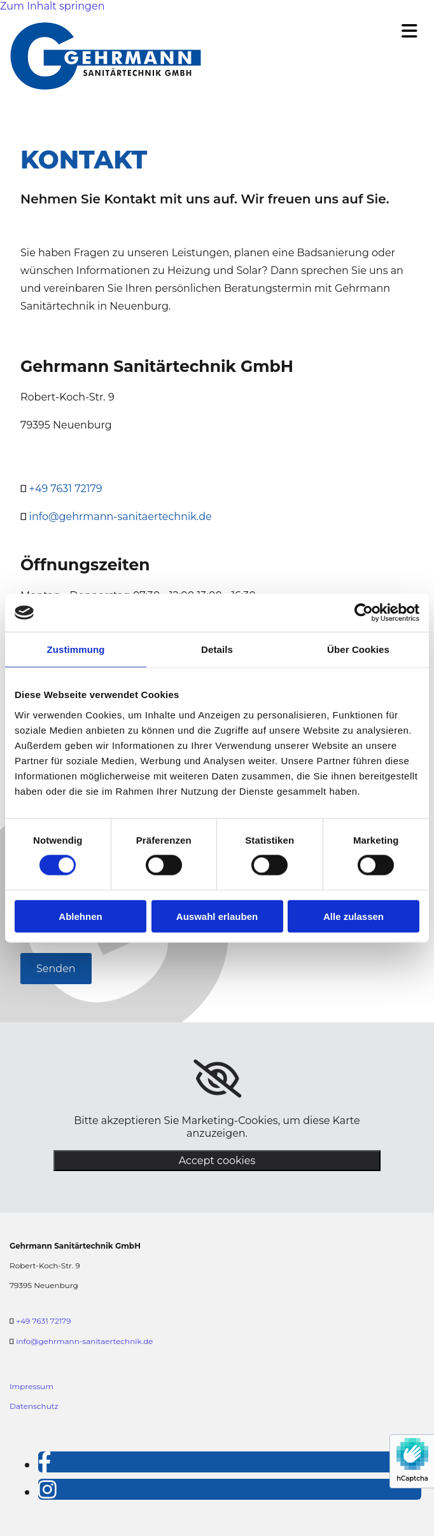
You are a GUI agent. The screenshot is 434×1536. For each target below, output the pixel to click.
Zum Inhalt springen (52, 6)
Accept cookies (217, 1161)
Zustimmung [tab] (76, 649)
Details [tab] (217, 649)
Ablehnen (80, 915)
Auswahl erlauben (217, 915)
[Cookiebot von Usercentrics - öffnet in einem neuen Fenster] (363, 612)
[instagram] (47, 1489)
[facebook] (45, 1462)
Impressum (31, 1386)
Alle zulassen (353, 915)
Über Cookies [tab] (358, 649)
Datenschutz (34, 1406)
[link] (217, 1079)
